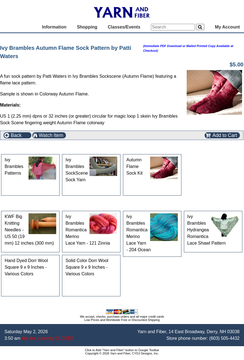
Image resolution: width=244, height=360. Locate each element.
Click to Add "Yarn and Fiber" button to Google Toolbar (122, 350)
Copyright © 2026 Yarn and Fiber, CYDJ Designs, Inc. (122, 353)
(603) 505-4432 (224, 338)
